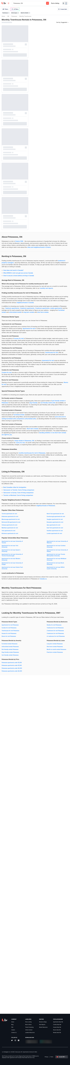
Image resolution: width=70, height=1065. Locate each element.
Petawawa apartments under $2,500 (12, 1009)
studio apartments (21, 367)
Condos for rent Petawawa (9, 931)
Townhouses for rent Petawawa (10, 934)
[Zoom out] (67, 1060)
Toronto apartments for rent (9, 728)
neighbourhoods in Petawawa (16, 720)
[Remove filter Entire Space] (18, 13)
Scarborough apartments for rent (11, 737)
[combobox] (13, 3)
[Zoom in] (67, 1057)
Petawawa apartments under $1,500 (12, 1004)
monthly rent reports (12, 327)
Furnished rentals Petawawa (9, 966)
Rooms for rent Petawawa (9, 940)
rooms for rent (12, 618)
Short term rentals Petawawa (10, 988)
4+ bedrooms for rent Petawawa (11, 959)
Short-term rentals (7, 594)
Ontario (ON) (19, 247)
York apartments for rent (8, 762)
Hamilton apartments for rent (10, 765)
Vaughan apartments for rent (10, 742)
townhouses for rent (16, 448)
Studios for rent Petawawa (9, 947)
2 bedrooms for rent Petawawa (10, 953)
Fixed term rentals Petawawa (10, 993)
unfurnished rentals (10, 375)
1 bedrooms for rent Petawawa (10, 950)
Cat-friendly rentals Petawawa (10, 977)
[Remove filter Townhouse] (9, 13)
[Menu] (65, 3)
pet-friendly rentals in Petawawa (12, 540)
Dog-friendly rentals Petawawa (10, 975)
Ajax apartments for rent (8, 754)
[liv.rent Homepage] (4, 3)
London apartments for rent (9, 771)
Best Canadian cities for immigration (14, 688)
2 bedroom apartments (17, 365)
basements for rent (22, 462)
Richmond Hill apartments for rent (11, 745)
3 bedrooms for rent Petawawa (10, 956)
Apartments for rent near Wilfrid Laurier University (10, 835)
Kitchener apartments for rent (10, 768)
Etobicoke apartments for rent (10, 734)
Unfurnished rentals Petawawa (10, 969)
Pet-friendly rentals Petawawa (10, 972)
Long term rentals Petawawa (9, 985)
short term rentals (14, 377)
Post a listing (55, 3)
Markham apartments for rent (10, 757)
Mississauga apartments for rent (11, 740)
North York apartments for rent (10, 731)
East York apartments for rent (10, 759)
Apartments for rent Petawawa (10, 928)
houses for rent (19, 416)
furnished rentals (21, 373)
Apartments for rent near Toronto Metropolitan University (11, 809)
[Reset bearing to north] (67, 1062)
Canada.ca (5, 853)
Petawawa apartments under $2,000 (12, 1007)
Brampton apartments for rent (10, 748)
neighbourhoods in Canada (10, 356)
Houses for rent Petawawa (9, 937)
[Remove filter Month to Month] (29, 13)
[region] (50, 540)
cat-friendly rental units (17, 544)
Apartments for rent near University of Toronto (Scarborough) (12, 805)
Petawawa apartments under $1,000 (12, 1001)
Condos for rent (7, 483)
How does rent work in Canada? (13, 298)
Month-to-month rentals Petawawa (11, 991)
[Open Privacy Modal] (8, 3)
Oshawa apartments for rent (9, 751)
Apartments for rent (17, 400)
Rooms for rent (22, 507)
